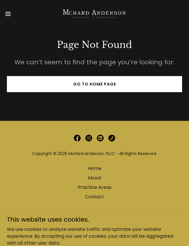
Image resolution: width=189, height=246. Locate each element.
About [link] (94, 178)
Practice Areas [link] (94, 187)
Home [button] (94, 168)
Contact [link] (94, 196)
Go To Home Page (94, 84)
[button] (16, 14)
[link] (94, 13)
